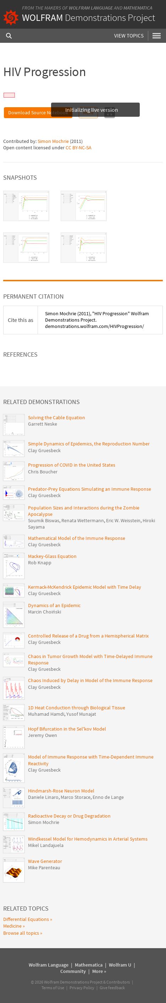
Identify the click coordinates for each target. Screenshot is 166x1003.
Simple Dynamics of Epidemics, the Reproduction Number (89, 443)
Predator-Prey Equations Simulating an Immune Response (89, 489)
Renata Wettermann (82, 520)
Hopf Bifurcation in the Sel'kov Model (67, 729)
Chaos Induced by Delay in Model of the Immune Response (90, 680)
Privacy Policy (82, 987)
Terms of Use (53, 987)
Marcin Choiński (44, 612)
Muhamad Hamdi (46, 714)
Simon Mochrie (53, 141)
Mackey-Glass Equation (52, 556)
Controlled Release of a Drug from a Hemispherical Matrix (88, 636)
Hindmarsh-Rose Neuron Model (61, 791)
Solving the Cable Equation (56, 417)
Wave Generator (45, 861)
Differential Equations (26, 919)
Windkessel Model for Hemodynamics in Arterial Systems (88, 839)
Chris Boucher (42, 471)
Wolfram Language (91, 8)
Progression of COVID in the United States (71, 465)
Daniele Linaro (43, 797)
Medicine (12, 926)
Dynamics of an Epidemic (54, 605)
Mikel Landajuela (45, 845)
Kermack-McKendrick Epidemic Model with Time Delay (84, 587)
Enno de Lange (108, 797)
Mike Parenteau (44, 867)
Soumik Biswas (43, 520)
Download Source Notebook (38, 112)
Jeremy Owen (42, 735)
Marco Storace (75, 797)
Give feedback (112, 987)
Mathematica (137, 8)
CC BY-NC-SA (79, 147)
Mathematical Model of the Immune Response (76, 538)
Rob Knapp (39, 562)
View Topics (129, 35)
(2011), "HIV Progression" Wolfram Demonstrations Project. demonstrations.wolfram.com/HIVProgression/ (97, 319)
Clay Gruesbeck (44, 450)
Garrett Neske (42, 424)
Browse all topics (21, 933)
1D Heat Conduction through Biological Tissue (76, 707)
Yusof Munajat (81, 714)
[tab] (26, 206)
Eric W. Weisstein (123, 520)
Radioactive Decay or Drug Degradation (69, 816)
